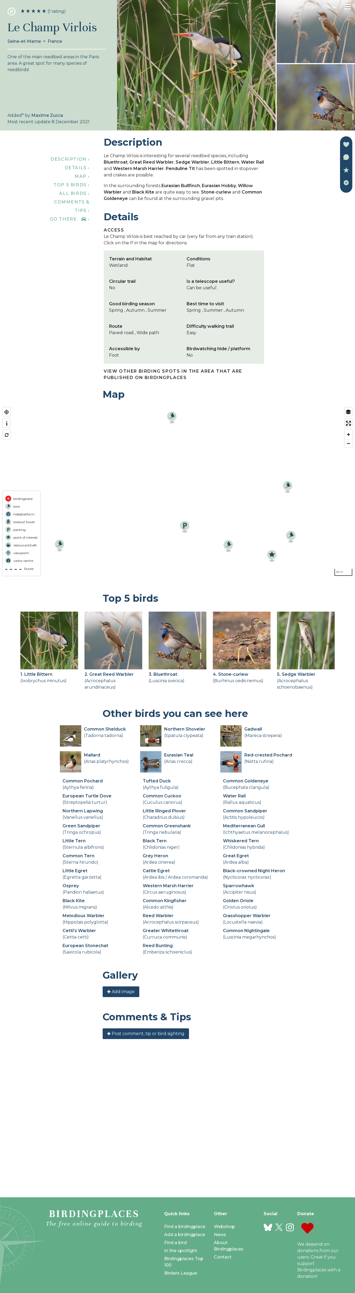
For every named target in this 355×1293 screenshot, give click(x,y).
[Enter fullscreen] (348, 423)
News (220, 1234)
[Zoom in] (348, 434)
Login (311, 6)
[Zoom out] (348, 443)
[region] (177, 491)
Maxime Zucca (47, 115)
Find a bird (175, 1242)
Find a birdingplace (184, 1226)
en (326, 6)
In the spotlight (180, 1250)
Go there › (70, 219)
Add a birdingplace (184, 1234)
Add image (121, 1123)
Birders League (180, 1273)
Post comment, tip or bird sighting (145, 1165)
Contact (222, 1257)
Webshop (224, 1226)
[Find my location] (6, 412)
